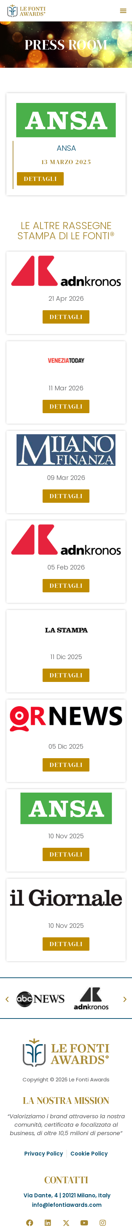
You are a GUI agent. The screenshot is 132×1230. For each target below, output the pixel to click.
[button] (123, 10)
